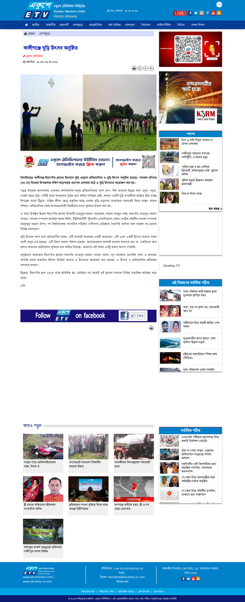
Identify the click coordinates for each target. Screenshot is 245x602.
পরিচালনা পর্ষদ (106, 591)
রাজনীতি (50, 25)
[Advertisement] (88, 380)
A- (140, 68)
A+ (151, 68)
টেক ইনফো (144, 591)
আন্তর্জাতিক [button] (96, 25)
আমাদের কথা (88, 591)
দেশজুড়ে (44, 33)
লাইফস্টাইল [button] (165, 25)
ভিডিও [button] (182, 25)
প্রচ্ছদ (29, 33)
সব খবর (215, 209)
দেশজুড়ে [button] (79, 25)
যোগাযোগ (159, 591)
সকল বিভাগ (199, 25)
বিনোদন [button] (147, 25)
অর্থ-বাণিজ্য (114, 25)
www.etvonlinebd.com (38, 577)
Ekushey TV (171, 266)
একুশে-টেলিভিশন (102, 598)
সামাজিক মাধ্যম (126, 591)
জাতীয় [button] (37, 25)
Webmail (122, 581)
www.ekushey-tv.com (37, 581)
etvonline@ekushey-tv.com (126, 577)
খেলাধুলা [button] (131, 25)
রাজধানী (64, 25)
